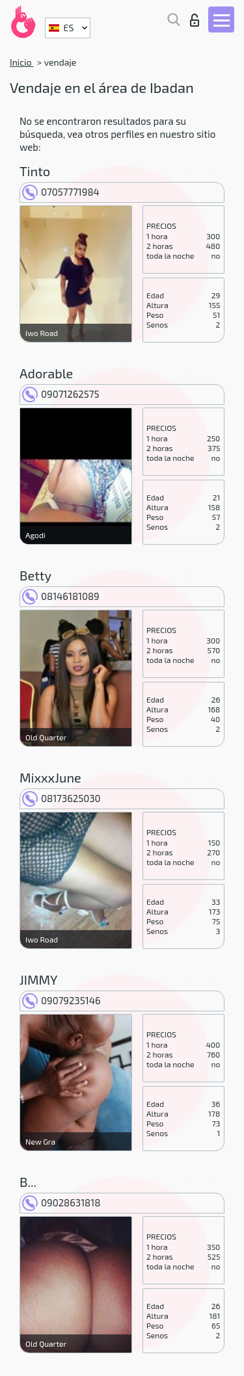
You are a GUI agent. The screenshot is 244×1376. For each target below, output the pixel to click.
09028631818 (61, 1202)
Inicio (22, 62)
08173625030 (61, 798)
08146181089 (61, 596)
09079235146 (61, 1000)
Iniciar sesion (194, 20)
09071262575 (61, 394)
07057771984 (61, 192)
